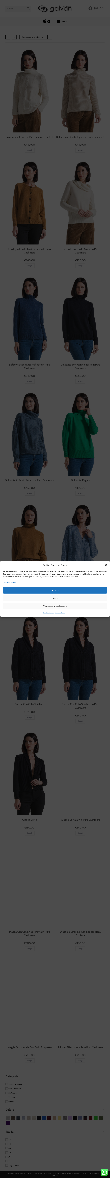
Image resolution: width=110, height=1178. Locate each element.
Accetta (55, 590)
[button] (105, 565)
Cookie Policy (48, 613)
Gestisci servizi (10, 582)
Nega (55, 598)
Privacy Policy (60, 613)
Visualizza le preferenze (55, 606)
